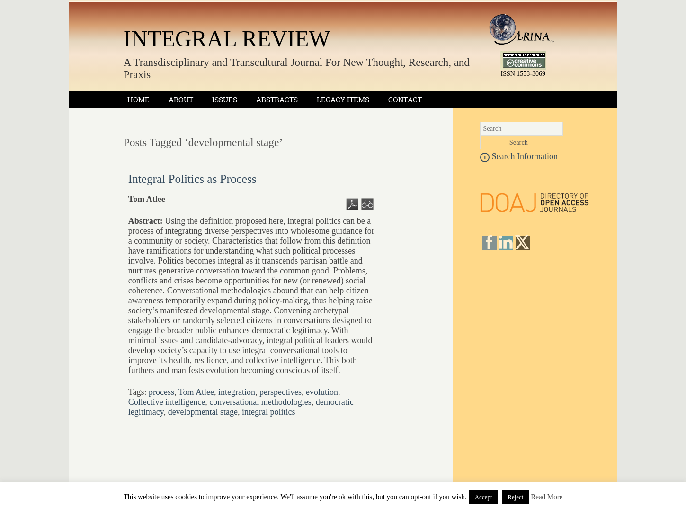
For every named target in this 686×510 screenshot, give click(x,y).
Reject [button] (515, 497)
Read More (546, 497)
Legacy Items (343, 100)
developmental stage (203, 412)
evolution (322, 392)
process (161, 392)
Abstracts (277, 100)
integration (236, 392)
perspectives (280, 392)
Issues (224, 100)
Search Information (519, 156)
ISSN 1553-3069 (523, 70)
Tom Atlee (196, 392)
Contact (405, 100)
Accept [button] (483, 497)
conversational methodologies (260, 402)
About (181, 100)
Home (138, 100)
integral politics (268, 412)
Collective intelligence (166, 402)
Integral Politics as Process (192, 179)
